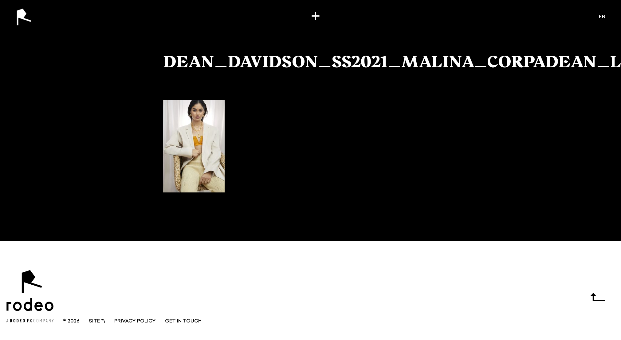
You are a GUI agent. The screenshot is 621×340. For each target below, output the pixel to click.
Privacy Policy (135, 321)
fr (602, 16)
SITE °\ (97, 321)
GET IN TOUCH (183, 321)
